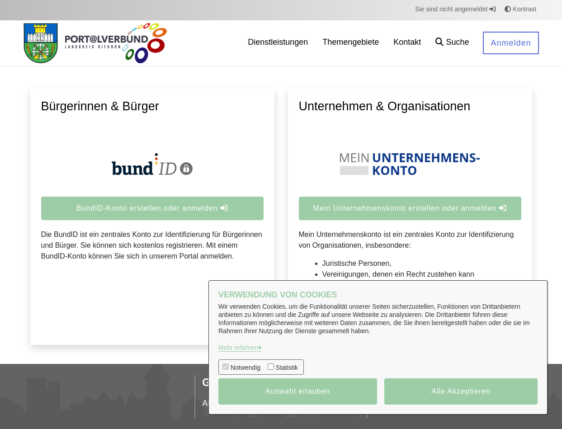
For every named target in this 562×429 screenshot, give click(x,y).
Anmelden (511, 42)
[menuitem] (278, 43)
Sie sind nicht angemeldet (455, 9)
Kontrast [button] (520, 9)
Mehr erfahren (238, 347)
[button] (452, 43)
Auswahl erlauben (297, 391)
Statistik (287, 367)
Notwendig (245, 367)
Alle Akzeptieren (461, 391)
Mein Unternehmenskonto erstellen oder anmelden (410, 208)
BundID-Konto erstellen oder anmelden (152, 208)
